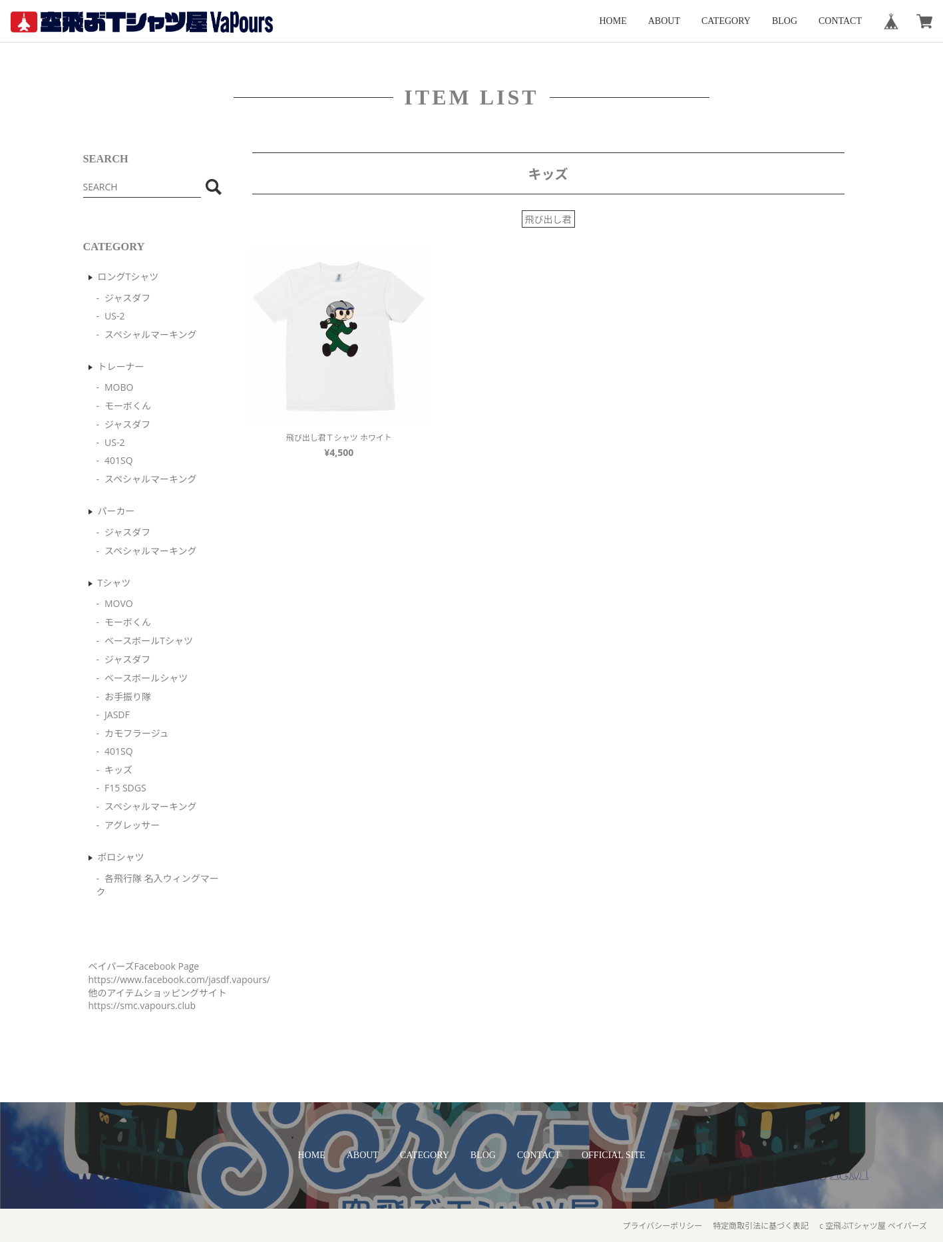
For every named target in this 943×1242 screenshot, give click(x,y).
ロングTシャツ (128, 276)
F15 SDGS (125, 787)
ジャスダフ (127, 298)
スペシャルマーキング (150, 334)
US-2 (114, 316)
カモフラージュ (136, 733)
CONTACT (840, 21)
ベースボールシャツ (146, 678)
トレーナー (121, 366)
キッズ (118, 769)
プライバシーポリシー (662, 1225)
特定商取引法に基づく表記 (761, 1225)
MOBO (118, 387)
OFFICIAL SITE (614, 1155)
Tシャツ (114, 582)
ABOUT (664, 21)
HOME (613, 21)
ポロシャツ (121, 857)
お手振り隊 (127, 696)
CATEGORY (726, 21)
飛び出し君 (548, 219)
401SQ (118, 460)
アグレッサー (132, 825)
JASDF (117, 714)
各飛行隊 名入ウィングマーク (157, 885)
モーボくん (127, 405)
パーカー (116, 511)
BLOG (784, 21)
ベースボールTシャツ (148, 640)
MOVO (118, 603)
